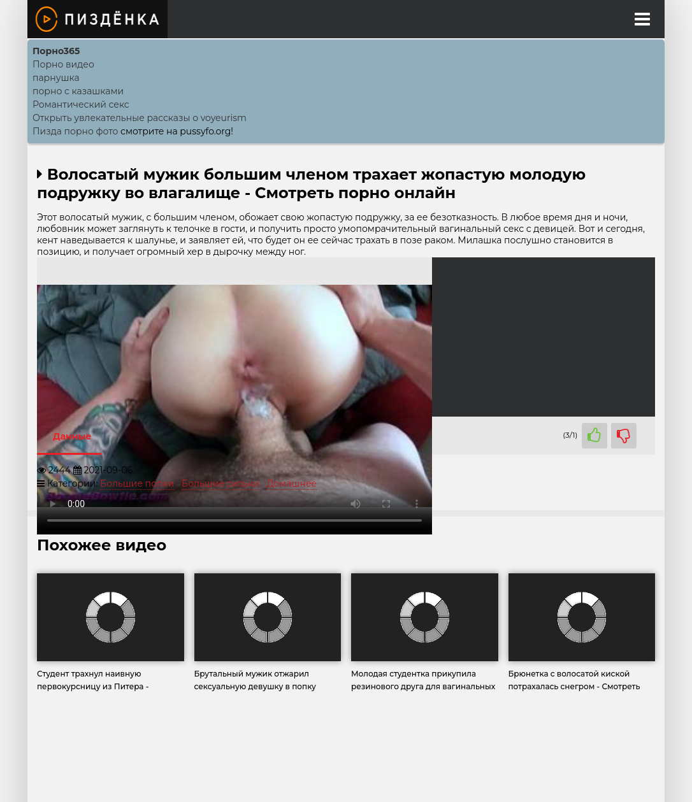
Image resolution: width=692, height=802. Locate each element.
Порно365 (56, 51)
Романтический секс (80, 104)
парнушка (56, 77)
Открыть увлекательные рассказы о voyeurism (139, 118)
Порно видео (63, 64)
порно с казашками (78, 91)
